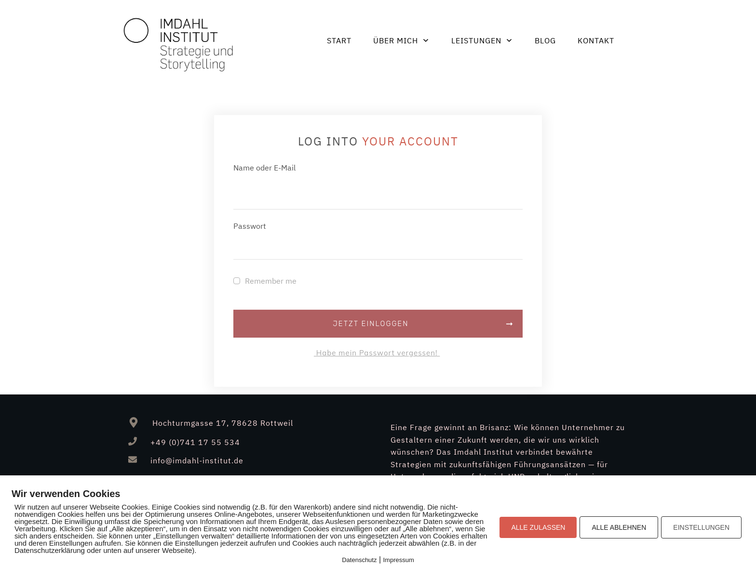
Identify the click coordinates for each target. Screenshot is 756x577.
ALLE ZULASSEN (538, 527)
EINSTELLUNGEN (701, 527)
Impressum (398, 560)
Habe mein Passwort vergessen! (377, 352)
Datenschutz (359, 560)
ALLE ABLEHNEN (619, 527)
